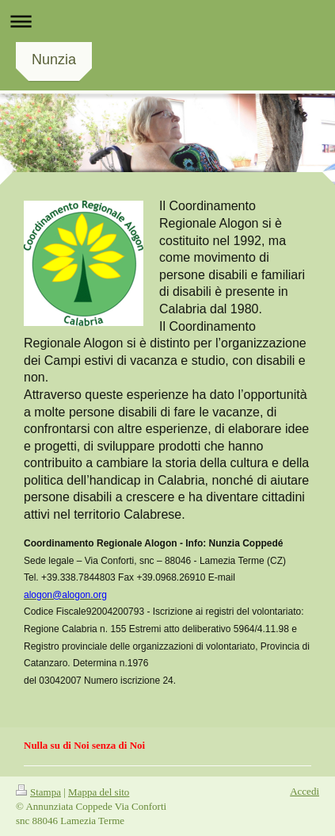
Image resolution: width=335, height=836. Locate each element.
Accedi (304, 791)
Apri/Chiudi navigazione (167, 21)
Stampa (38, 792)
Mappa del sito (98, 792)
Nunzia (54, 59)
